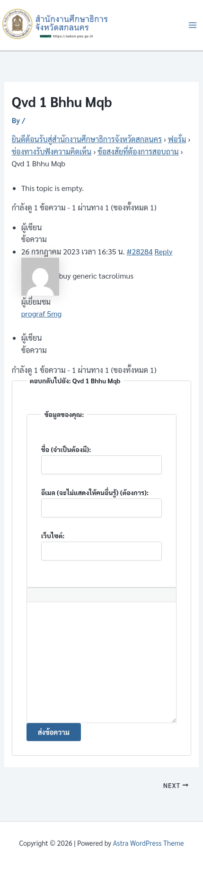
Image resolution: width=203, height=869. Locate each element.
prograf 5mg (41, 313)
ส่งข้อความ (54, 731)
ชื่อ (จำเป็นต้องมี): (66, 449)
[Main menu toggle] (192, 25)
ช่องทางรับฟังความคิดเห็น (52, 151)
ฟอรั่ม (177, 139)
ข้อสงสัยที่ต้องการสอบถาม (137, 151)
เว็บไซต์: (53, 535)
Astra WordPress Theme (148, 842)
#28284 (140, 251)
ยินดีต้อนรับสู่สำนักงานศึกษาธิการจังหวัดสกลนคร (87, 139)
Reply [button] (163, 251)
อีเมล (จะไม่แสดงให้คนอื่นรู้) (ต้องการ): (95, 492)
